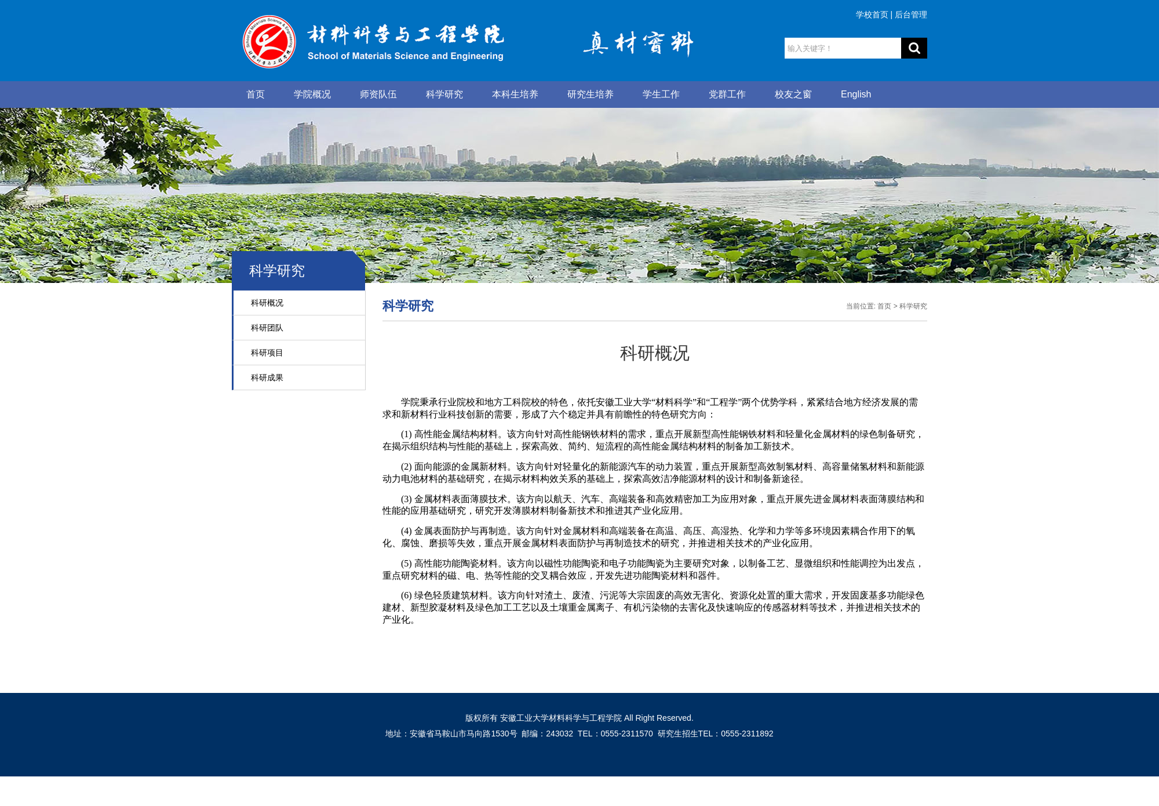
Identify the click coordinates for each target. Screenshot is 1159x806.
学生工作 (661, 94)
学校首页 (872, 14)
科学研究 (444, 94)
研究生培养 (590, 94)
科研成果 (267, 377)
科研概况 (267, 302)
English (856, 94)
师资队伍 (378, 94)
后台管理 (911, 14)
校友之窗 (793, 94)
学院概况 (312, 94)
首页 (255, 94)
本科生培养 (515, 94)
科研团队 (267, 327)
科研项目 (267, 352)
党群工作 (727, 94)
